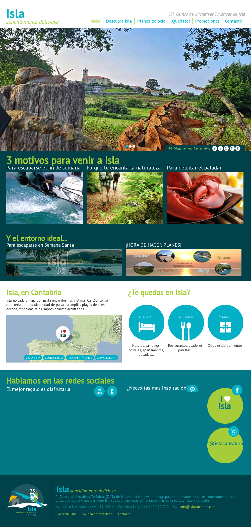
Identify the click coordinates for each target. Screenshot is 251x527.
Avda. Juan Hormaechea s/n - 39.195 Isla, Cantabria (94, 506)
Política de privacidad (97, 514)
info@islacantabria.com (197, 506)
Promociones (207, 21)
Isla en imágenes (80, 358)
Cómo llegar (106, 358)
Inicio (96, 21)
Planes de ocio (151, 21)
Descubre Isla (119, 21)
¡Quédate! (180, 21)
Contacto (233, 21)
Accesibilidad (67, 514)
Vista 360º (33, 358)
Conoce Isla (54, 358)
